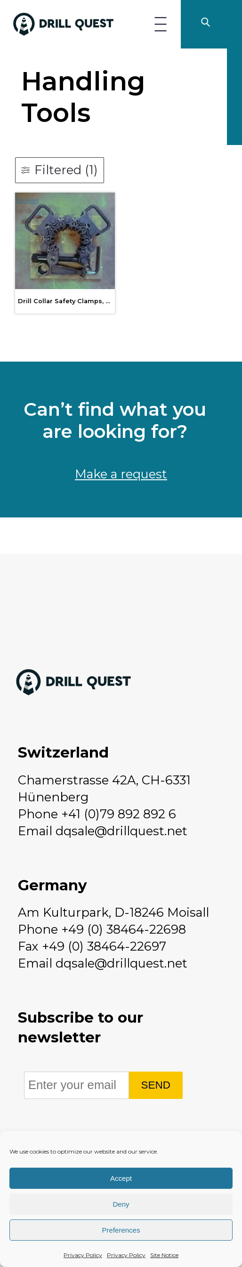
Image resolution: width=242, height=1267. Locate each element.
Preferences (121, 1230)
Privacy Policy (83, 1255)
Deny (121, 1204)
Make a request (121, 474)
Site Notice (164, 1255)
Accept (121, 1178)
